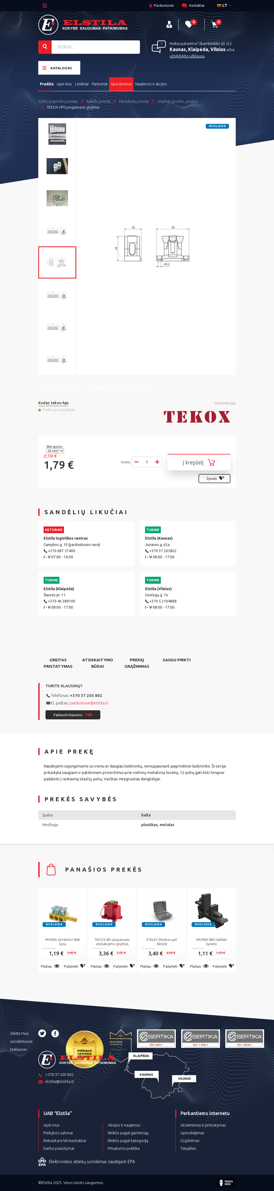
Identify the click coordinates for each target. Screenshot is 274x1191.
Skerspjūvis (54, 446)
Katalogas (57, 68)
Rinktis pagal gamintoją (128, 1133)
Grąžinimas (190, 1140)
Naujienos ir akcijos (151, 84)
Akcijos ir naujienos (124, 1125)
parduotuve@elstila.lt (89, 703)
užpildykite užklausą (187, 56)
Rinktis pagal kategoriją (128, 1140)
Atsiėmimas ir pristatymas (203, 1125)
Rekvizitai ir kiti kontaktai (64, 1140)
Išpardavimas (121, 84)
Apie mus (64, 84)
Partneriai (100, 84)
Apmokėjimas (192, 1133)
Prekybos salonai (58, 1133)
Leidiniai (82, 84)
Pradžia (47, 84)
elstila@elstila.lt (56, 1082)
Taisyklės (188, 1148)
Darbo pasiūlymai (58, 1148)
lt (222, 5)
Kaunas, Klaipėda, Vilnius (198, 49)
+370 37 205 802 (86, 695)
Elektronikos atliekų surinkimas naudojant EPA (86, 1162)
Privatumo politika (124, 1148)
